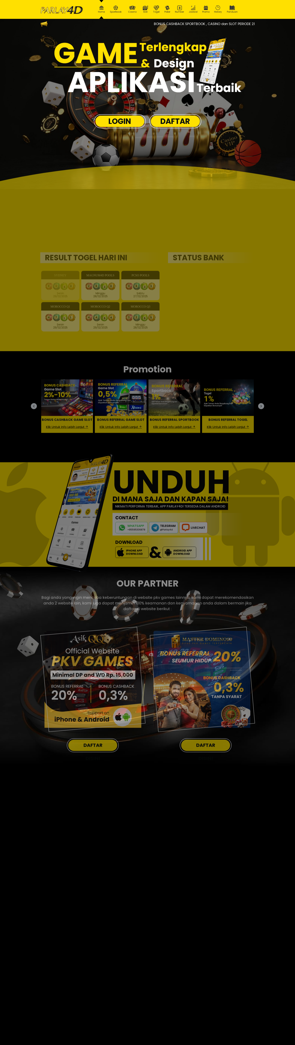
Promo (206, 9)
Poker (167, 9)
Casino (132, 9)
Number (179, 9)
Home (101, 9)
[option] (149, 67)
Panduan (232, 9)
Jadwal (193, 9)
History (218, 9)
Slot (145, 9)
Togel (156, 9)
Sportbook (115, 9)
